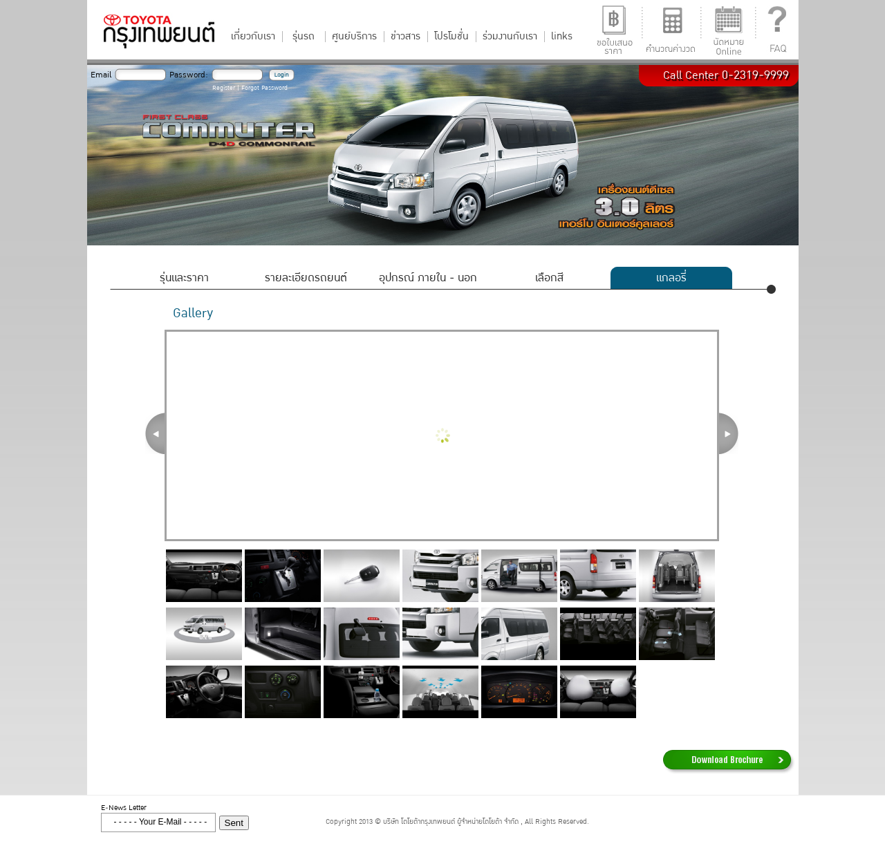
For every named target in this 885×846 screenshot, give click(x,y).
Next (728, 433)
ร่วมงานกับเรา (510, 36)
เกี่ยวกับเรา (253, 36)
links (561, 36)
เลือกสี (549, 278)
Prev (155, 433)
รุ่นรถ (303, 36)
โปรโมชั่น (451, 36)
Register (223, 88)
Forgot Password (264, 88)
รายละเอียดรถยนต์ (306, 278)
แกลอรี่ (671, 278)
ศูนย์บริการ (354, 36)
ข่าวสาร (405, 36)
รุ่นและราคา (184, 278)
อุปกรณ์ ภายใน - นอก (428, 278)
